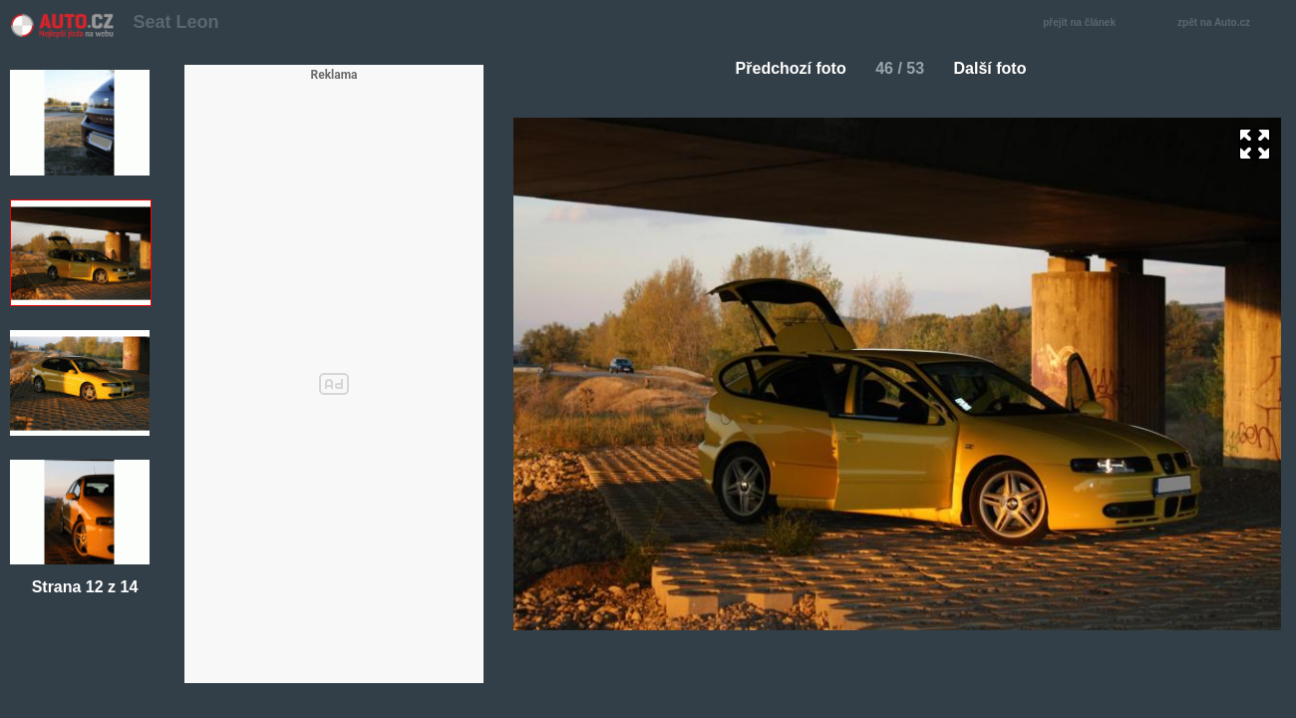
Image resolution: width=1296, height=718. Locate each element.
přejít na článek (1085, 23)
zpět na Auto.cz (1224, 23)
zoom (1254, 144)
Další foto (998, 68)
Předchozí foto (783, 68)
